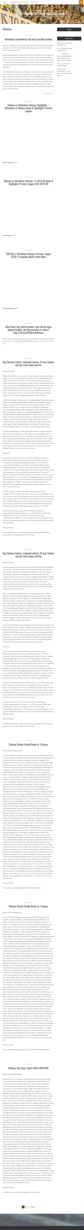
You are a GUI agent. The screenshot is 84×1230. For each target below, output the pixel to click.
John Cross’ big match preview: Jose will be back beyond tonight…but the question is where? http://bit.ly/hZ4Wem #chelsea (28, 330)
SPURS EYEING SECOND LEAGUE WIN (64, 50)
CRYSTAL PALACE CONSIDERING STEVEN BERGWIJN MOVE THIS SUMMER (64, 57)
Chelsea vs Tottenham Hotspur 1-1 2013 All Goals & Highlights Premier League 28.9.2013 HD (28, 182)
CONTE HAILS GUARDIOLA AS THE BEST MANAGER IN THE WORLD (64, 72)
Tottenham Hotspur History (18, 2)
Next (32, 1207)
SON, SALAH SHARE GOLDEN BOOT (63, 65)
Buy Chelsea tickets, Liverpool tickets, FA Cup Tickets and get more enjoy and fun (28, 363)
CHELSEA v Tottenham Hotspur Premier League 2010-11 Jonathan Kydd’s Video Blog (28, 255)
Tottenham (35, 2)
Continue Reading (47, 93)
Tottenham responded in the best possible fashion (28, 39)
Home (4, 2)
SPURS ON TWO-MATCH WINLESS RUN (65, 44)
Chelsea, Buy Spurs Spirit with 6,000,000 (28, 1068)
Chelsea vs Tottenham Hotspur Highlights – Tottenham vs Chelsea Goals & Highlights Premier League (28, 108)
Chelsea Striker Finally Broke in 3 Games (28, 744)
